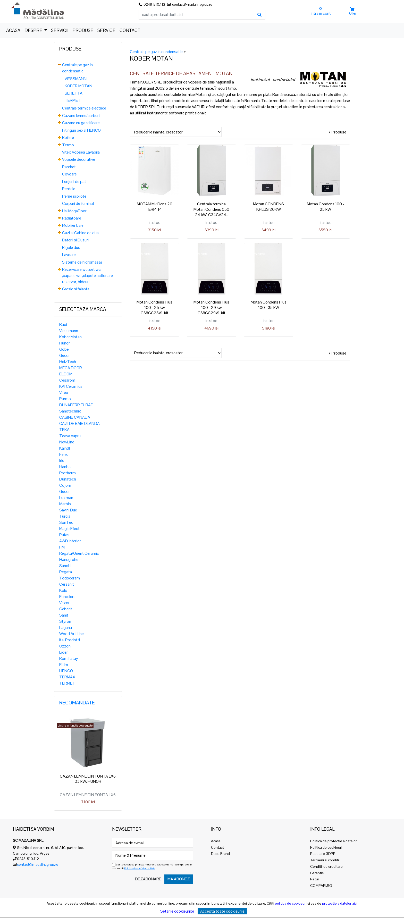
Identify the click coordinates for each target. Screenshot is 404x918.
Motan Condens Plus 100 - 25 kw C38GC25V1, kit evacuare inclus (154, 310)
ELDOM (65, 374)
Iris (61, 460)
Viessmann (68, 330)
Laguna (65, 627)
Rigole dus (71, 247)
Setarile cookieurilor (177, 911)
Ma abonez (178, 879)
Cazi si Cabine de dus (80, 232)
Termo (68, 145)
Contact (130, 30)
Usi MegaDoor (74, 211)
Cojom (65, 485)
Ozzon (65, 646)
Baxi (63, 324)
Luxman (66, 497)
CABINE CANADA (74, 417)
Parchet (69, 167)
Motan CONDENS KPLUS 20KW (268, 206)
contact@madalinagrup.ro (37, 864)
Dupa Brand (220, 853)
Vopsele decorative (78, 159)
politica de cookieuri (291, 903)
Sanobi (65, 565)
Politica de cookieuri (326, 847)
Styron (65, 621)
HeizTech (67, 361)
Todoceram (69, 578)
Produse (82, 30)
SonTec (66, 522)
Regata (65, 572)
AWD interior (70, 541)
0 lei (352, 13)
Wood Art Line (71, 633)
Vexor (64, 602)
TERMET (73, 100)
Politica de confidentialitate (139, 868)
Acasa (13, 30)
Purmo (65, 398)
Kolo (63, 590)
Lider (63, 652)
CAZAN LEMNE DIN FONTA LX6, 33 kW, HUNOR (88, 778)
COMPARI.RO (321, 885)
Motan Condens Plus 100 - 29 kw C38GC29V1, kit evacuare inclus (211, 310)
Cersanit (66, 584)
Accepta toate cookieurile (222, 911)
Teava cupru (70, 436)
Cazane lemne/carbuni (81, 115)
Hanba (65, 466)
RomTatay (68, 658)
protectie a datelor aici (339, 903)
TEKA (64, 429)
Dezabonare (148, 879)
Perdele (68, 188)
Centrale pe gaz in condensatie (156, 51)
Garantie (317, 873)
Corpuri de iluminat (78, 203)
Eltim (63, 664)
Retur (314, 879)
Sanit (63, 615)
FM (62, 547)
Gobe (64, 349)
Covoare (69, 174)
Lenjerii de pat (74, 181)
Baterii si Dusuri (75, 240)
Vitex (63, 392)
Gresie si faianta (75, 289)
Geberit (65, 609)
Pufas (64, 534)
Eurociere (67, 596)
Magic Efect (69, 528)
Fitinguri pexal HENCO (81, 130)
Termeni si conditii (325, 860)
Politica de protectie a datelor (333, 841)
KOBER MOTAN (78, 86)
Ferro (64, 454)
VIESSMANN (76, 78)
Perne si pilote (74, 196)
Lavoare (69, 254)
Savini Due (68, 510)
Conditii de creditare (326, 866)
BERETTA (73, 93)
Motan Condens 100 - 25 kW (325, 206)
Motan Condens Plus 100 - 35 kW (269, 304)
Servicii (59, 30)
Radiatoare (71, 218)
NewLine (66, 442)
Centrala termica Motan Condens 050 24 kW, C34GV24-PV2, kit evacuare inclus (211, 214)
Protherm (67, 473)
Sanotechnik (70, 411)
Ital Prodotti (69, 640)
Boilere (68, 137)
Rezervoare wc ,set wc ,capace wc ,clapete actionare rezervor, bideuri (87, 275)
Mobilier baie (72, 225)
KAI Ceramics (70, 386)
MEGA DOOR (70, 367)
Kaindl (64, 448)
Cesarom (67, 380)
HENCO (66, 670)
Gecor (64, 355)
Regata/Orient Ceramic (79, 553)
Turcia (64, 516)
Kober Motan (70, 337)
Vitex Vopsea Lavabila (81, 152)
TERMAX (67, 677)
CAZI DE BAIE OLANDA (79, 423)
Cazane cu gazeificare (81, 122)
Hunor (64, 343)
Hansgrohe (68, 559)
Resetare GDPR (322, 853)
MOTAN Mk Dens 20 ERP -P (154, 206)
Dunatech (67, 479)
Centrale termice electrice (84, 108)
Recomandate (77, 703)
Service (106, 30)
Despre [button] (33, 30)
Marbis (65, 504)
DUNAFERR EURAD (76, 405)
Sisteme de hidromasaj (82, 262)
